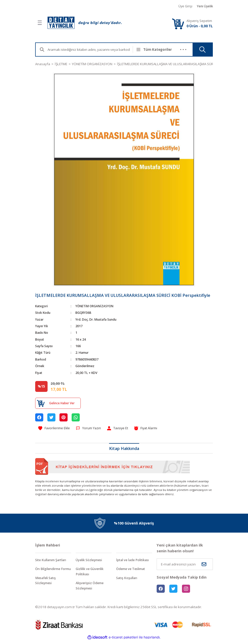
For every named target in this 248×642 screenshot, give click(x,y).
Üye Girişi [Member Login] (185, 6)
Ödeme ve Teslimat (132, 569)
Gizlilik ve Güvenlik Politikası (91, 572)
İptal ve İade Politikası (134, 560)
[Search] (93, 49)
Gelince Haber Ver (62, 403)
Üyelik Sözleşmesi (90, 560)
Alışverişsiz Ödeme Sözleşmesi (91, 587)
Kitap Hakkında (124, 448)
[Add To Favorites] (54, 428)
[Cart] (178, 24)
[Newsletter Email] (185, 564)
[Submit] (204, 564)
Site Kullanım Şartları (52, 560)
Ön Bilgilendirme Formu (49, 572)
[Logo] (84, 22)
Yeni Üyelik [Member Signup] (205, 6)
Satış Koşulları (127, 578)
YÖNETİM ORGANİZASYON (95, 306)
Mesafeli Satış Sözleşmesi (46, 587)
